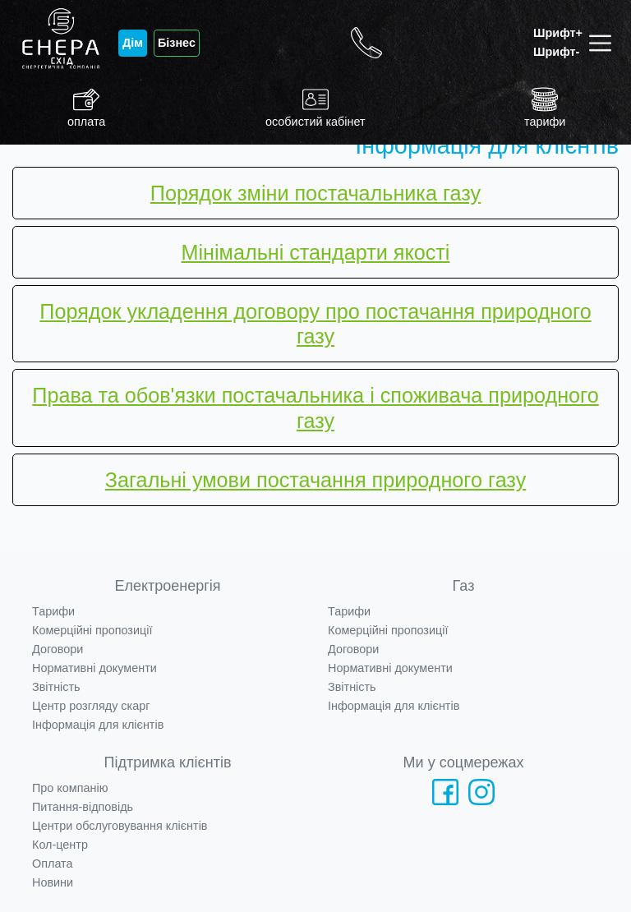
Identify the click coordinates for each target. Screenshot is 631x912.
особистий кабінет (315, 107)
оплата (86, 107)
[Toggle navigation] (603, 43)
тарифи (544, 107)
